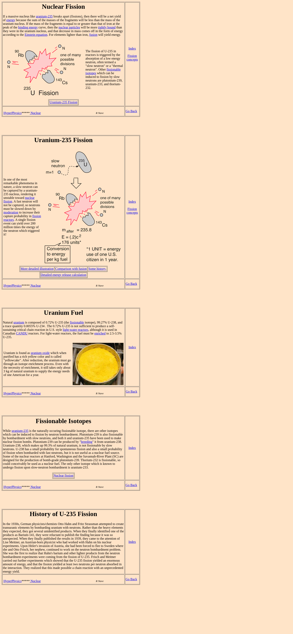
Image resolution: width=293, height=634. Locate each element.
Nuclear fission (63, 475)
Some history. (97, 268)
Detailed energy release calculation (63, 275)
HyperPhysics (12, 113)
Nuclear (35, 113)
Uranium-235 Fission (63, 102)
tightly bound (107, 27)
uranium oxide (40, 353)
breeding (86, 441)
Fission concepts (132, 57)
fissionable (77, 322)
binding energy (28, 27)
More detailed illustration (37, 268)
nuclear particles (69, 27)
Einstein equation (36, 34)
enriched (100, 333)
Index (132, 48)
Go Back (131, 111)
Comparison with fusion (71, 268)
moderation (10, 212)
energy (10, 20)
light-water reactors (75, 329)
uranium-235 (44, 16)
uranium (18, 322)
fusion (93, 34)
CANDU (21, 333)
